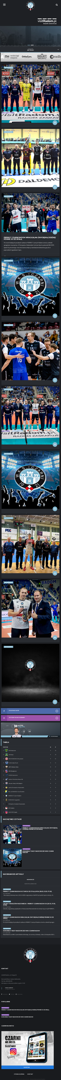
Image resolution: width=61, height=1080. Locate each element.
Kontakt (30, 1074)
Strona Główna (19, 1074)
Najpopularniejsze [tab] (30, 883)
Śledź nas (28, 1067)
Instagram (19, 994)
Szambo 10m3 (5, 940)
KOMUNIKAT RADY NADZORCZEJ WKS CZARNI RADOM (38, 851)
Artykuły (30, 49)
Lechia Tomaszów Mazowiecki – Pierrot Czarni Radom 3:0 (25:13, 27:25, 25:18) (29, 904)
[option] (8, 57)
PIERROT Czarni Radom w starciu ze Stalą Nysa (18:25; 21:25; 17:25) (27, 891)
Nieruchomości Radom (15, 940)
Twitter (11, 994)
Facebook (4, 994)
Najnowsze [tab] (30, 879)
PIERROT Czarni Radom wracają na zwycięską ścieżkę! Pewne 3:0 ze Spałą (30, 238)
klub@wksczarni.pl (10, 989)
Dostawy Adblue (41, 1074)
